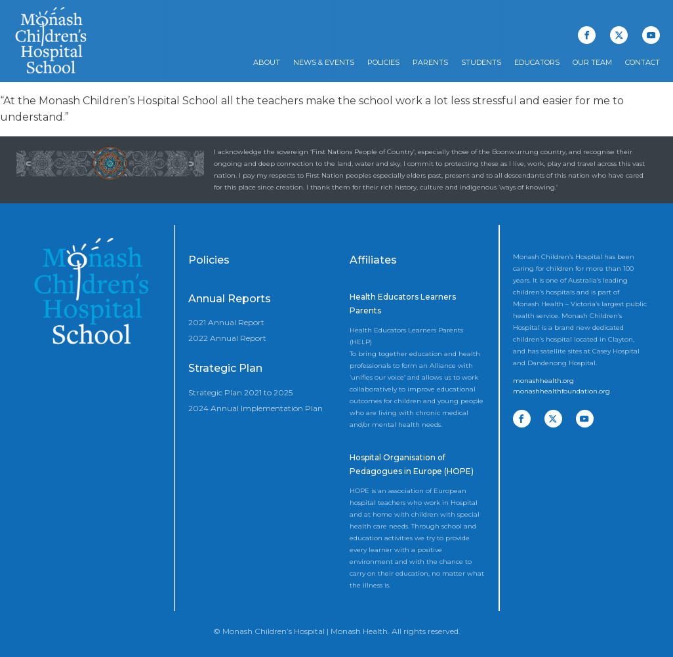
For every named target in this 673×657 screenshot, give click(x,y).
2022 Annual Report (227, 338)
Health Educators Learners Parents (403, 304)
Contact (642, 62)
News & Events (323, 62)
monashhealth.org (543, 380)
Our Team (592, 62)
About (266, 62)
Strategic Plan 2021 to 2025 (240, 392)
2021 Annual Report (226, 322)
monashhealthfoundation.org (561, 391)
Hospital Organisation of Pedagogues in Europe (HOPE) (412, 464)
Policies (383, 62)
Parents (430, 62)
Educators (537, 62)
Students (481, 62)
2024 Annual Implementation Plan (255, 408)
